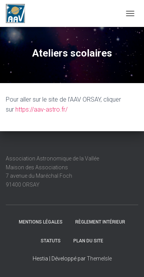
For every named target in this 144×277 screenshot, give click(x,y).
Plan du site (88, 241)
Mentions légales (41, 222)
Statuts (51, 241)
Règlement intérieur (100, 222)
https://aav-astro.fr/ (41, 109)
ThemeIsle (99, 258)
